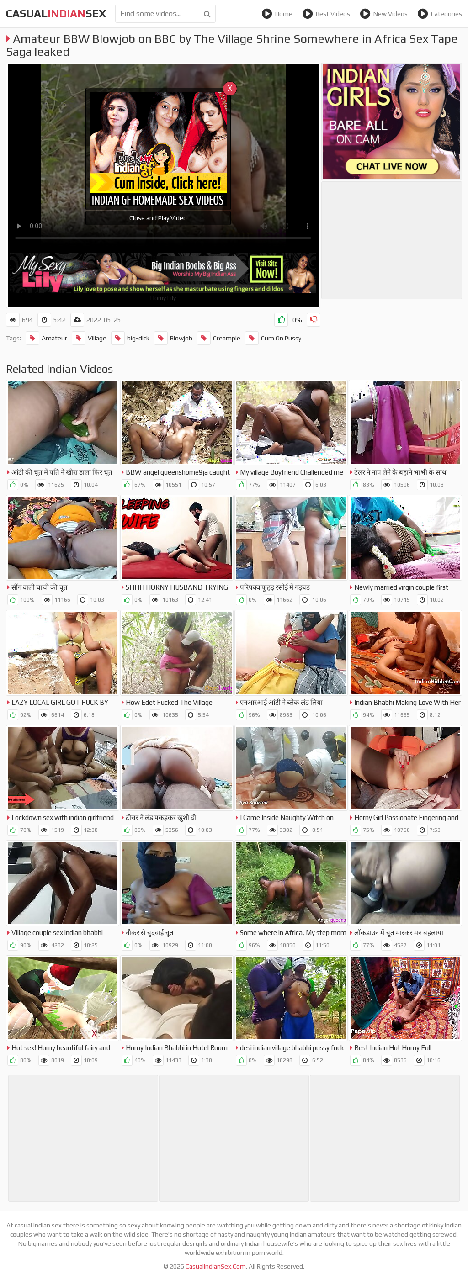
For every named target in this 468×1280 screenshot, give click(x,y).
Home (276, 14)
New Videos (384, 14)
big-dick (130, 338)
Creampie (218, 338)
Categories (439, 14)
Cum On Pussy (273, 338)
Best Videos (326, 14)
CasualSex (56, 13)
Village (89, 338)
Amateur (46, 338)
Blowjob (173, 338)
